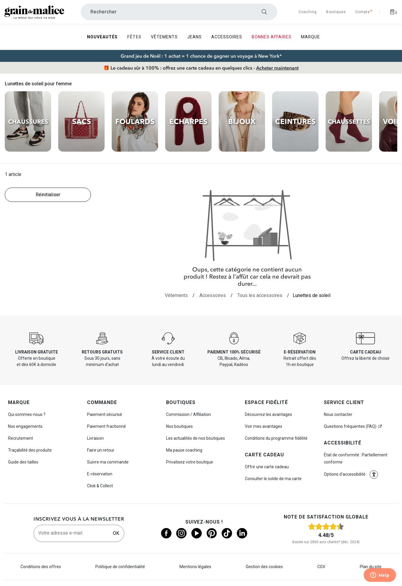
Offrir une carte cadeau (267, 466)
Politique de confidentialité (120, 566)
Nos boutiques (179, 426)
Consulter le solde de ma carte (273, 478)
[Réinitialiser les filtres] (48, 195)
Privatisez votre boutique (189, 462)
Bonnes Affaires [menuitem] (271, 36)
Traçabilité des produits (30, 450)
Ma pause (184, 450)
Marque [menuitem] (310, 36)
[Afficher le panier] (393, 12)
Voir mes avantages (263, 426)
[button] (374, 474)
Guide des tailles (23, 462)
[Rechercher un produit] (179, 12)
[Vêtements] (176, 295)
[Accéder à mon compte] (362, 12)
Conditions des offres (41, 566)
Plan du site (370, 566)
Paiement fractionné (106, 426)
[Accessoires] (212, 295)
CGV (321, 566)
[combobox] (179, 12)
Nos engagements (25, 426)
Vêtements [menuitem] (164, 36)
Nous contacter (338, 414)
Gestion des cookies (264, 566)
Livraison (95, 438)
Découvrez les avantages (268, 414)
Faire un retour (100, 450)
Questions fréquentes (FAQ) (350, 426)
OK (116, 533)
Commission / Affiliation (188, 414)
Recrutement (20, 438)
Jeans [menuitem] (194, 36)
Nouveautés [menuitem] (102, 36)
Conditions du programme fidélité (276, 438)
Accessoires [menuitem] (226, 36)
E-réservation (99, 474)
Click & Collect (100, 485)
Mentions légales (195, 566)
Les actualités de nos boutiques (195, 438)
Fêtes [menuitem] (134, 36)
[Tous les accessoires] (260, 295)
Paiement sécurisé (104, 414)
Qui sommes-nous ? (26, 414)
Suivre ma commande (108, 462)
